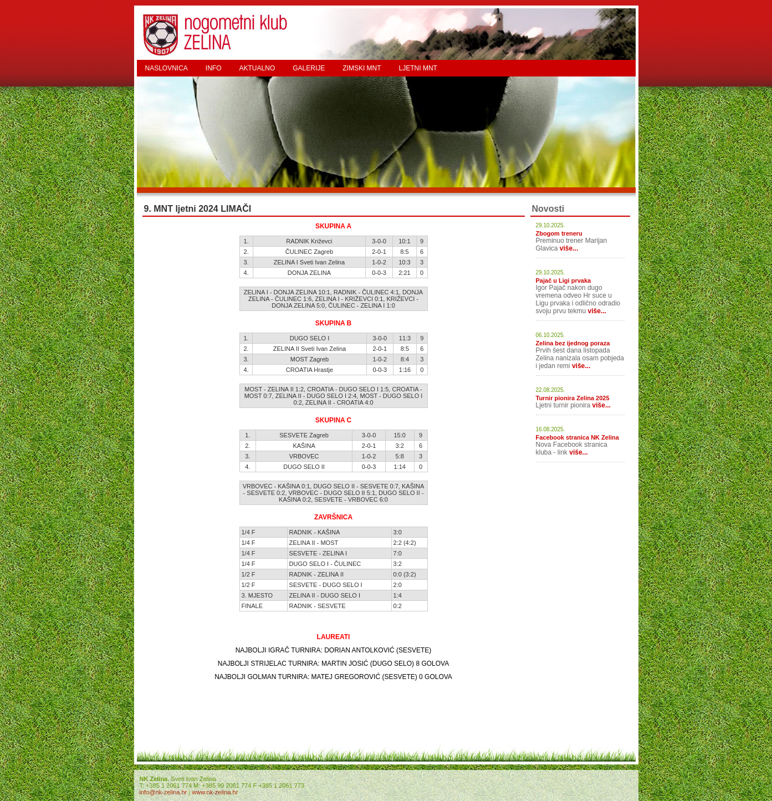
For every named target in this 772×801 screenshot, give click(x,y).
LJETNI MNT (418, 68)
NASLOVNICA (166, 68)
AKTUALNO (257, 68)
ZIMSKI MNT (361, 68)
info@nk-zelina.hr (163, 792)
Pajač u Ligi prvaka (563, 280)
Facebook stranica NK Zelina (577, 437)
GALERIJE (309, 68)
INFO (214, 68)
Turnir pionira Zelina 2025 (573, 398)
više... (569, 248)
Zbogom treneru (559, 233)
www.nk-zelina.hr (215, 792)
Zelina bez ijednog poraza (573, 343)
